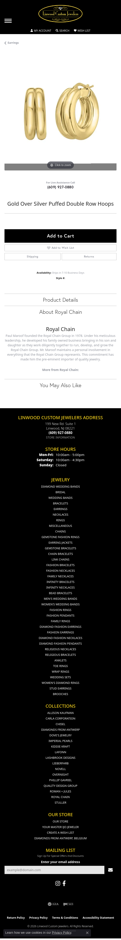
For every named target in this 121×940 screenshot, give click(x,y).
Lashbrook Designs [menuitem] (60, 758)
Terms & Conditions (65, 918)
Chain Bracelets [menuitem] (60, 554)
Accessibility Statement (98, 918)
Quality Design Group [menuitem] (60, 786)
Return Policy (16, 918)
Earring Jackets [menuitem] (60, 543)
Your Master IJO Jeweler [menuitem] (60, 827)
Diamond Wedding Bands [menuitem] (60, 486)
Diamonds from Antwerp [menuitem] (60, 730)
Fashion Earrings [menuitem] (60, 632)
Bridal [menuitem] (60, 492)
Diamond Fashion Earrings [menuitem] (60, 627)
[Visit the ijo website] (68, 904)
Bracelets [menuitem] (60, 503)
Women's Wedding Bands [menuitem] (60, 604)
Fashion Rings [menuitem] (60, 610)
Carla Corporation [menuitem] (60, 718)
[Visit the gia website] (53, 904)
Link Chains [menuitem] (60, 559)
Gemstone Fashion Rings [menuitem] (60, 537)
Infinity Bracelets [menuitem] (60, 582)
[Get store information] (60, 437)
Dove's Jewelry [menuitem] (60, 735)
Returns (89, 256)
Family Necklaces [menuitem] (60, 576)
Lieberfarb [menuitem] (60, 763)
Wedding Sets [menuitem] (60, 677)
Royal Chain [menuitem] (60, 797)
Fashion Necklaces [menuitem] (60, 571)
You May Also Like (60, 385)
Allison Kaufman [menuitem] (60, 713)
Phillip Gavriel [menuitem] (60, 780)
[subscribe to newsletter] (110, 870)
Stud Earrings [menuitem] (61, 688)
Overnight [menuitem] (60, 774)
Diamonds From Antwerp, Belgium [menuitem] (60, 838)
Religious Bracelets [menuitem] (60, 655)
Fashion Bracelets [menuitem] (60, 565)
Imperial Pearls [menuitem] (60, 741)
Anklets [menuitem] (61, 660)
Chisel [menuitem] (60, 724)
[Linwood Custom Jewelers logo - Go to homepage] (60, 13)
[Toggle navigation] (8, 20)
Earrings (13, 43)
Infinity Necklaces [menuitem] (60, 587)
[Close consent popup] (87, 932)
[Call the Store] (61, 432)
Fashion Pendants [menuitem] (60, 615)
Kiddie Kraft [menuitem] (60, 746)
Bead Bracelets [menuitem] (60, 593)
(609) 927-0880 (60, 187)
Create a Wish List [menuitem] (60, 833)
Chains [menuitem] (60, 531)
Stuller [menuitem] (60, 802)
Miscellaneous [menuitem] (60, 526)
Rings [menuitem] (60, 520)
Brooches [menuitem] (60, 694)
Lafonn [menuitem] (60, 752)
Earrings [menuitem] (61, 509)
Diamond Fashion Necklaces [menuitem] (60, 638)
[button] (41, 30)
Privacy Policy (38, 918)
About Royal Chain (60, 311)
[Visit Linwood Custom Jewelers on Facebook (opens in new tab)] (64, 883)
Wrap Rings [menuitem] (60, 672)
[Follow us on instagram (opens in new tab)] (57, 883)
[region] (60, 114)
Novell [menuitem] (60, 769)
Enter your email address (60, 862)
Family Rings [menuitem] (60, 621)
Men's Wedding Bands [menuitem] (60, 599)
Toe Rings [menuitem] (60, 666)
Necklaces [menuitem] (60, 515)
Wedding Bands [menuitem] (60, 498)
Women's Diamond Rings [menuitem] (60, 683)
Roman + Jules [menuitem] (60, 791)
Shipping (32, 256)
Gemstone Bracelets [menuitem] (60, 548)
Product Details (60, 299)
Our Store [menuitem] (60, 821)
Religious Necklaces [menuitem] (60, 649)
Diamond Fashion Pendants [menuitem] (60, 643)
